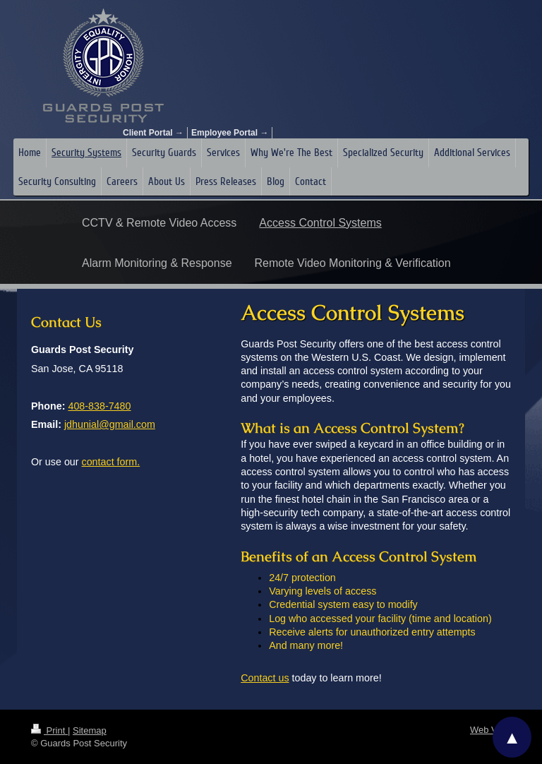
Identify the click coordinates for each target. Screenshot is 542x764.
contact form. (111, 461)
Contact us (265, 678)
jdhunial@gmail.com (109, 424)
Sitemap (90, 730)
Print (49, 730)
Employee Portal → (229, 133)
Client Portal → (153, 133)
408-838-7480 (99, 406)
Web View (490, 729)
